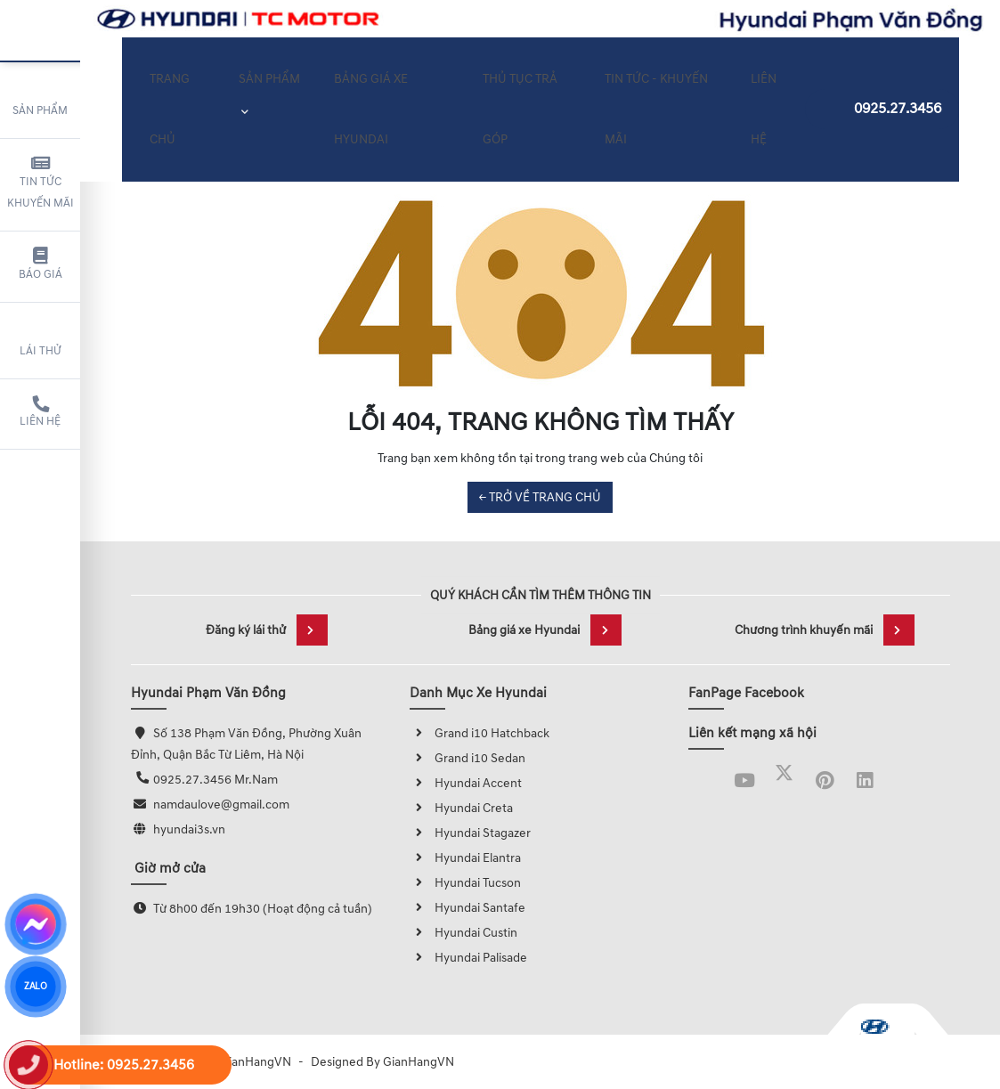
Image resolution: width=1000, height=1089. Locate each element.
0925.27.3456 (882, 98)
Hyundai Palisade (468, 957)
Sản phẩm (40, 98)
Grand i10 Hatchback (479, 733)
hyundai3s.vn (189, 829)
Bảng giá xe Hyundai (545, 630)
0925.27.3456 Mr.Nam (215, 779)
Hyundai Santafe (467, 907)
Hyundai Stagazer (470, 833)
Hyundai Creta (461, 808)
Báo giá (40, 264)
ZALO (35, 986)
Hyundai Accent (466, 783)
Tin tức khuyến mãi (40, 182)
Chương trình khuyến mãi (825, 630)
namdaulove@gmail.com (221, 804)
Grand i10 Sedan (467, 758)
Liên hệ (40, 412)
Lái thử (40, 338)
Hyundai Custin (463, 932)
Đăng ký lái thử (267, 630)
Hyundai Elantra (465, 858)
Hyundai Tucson (465, 882)
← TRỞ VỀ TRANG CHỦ (540, 497)
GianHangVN (418, 1061)
